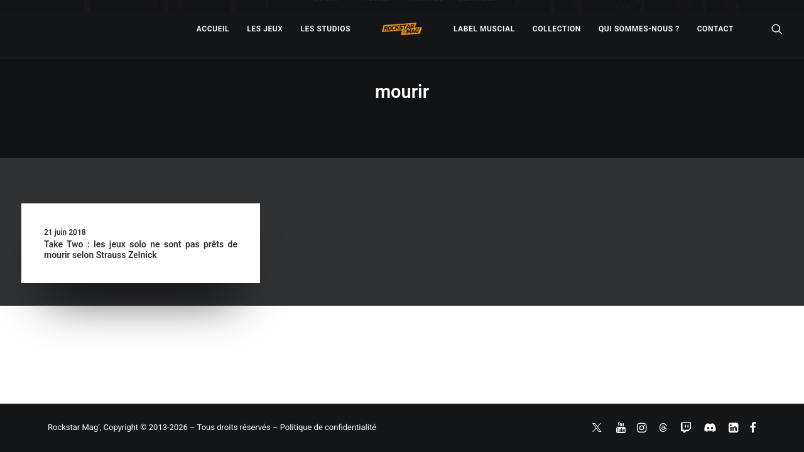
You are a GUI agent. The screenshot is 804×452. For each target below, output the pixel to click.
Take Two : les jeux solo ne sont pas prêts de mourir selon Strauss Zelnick (140, 249)
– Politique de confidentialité (324, 427)
